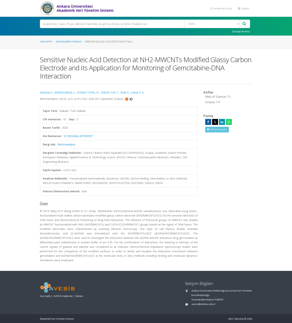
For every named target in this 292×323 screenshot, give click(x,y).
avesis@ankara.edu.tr (203, 304)
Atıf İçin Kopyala (217, 129)
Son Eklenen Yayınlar (68, 41)
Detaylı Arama (241, 31)
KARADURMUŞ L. (64, 92)
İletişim (79, 296)
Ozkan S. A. (137, 92)
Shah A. (124, 92)
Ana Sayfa (46, 41)
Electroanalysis (66, 144)
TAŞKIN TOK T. (109, 92)
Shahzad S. (46, 92)
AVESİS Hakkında (63, 296)
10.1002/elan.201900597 (78, 136)
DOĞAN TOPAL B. (88, 92)
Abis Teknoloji (236, 318)
